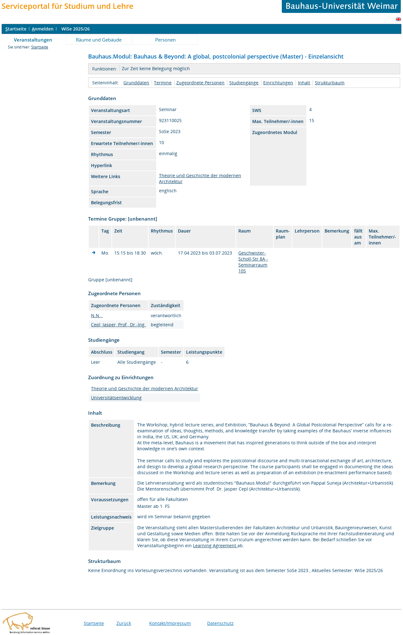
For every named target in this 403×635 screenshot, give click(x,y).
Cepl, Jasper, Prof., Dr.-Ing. (118, 325)
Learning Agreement (215, 545)
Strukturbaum (329, 83)
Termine (163, 83)
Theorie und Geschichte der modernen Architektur (144, 388)
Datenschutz (220, 623)
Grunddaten (136, 83)
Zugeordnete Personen (200, 83)
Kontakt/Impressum (170, 623)
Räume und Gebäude (99, 40)
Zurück (123, 623)
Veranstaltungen (33, 40)
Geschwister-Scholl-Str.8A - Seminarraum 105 (253, 262)
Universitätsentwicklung (116, 398)
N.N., (97, 315)
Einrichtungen (278, 83)
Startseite (39, 47)
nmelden (43, 29)
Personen (165, 40)
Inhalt (304, 83)
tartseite (15, 29)
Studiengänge (243, 83)
